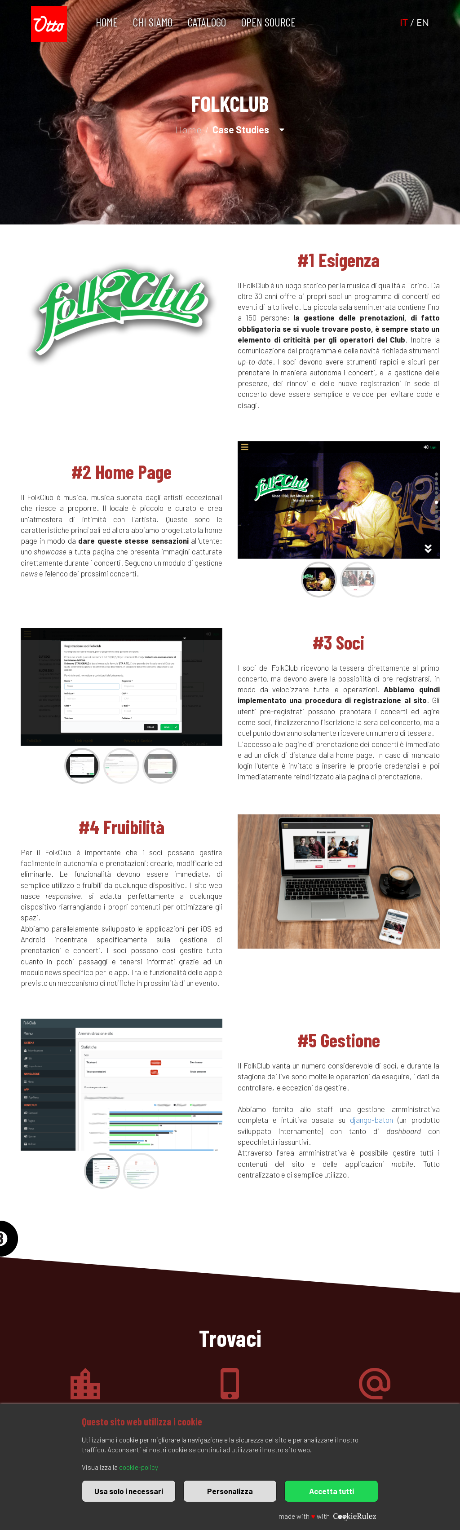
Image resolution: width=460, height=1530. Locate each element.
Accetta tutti (331, 1490)
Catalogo (207, 22)
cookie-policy (138, 1467)
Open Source (268, 22)
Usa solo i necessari (128, 1490)
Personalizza (230, 1490)
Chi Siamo (152, 22)
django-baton (371, 1119)
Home (107, 22)
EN (422, 22)
